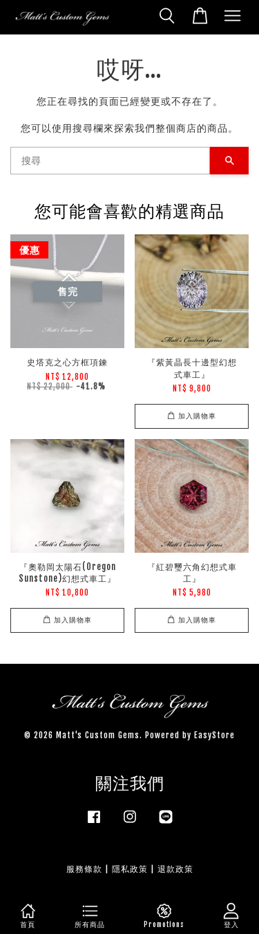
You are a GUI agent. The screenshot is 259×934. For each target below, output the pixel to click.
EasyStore (214, 735)
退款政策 (175, 869)
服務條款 (84, 869)
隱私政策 (130, 869)
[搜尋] (110, 160)
